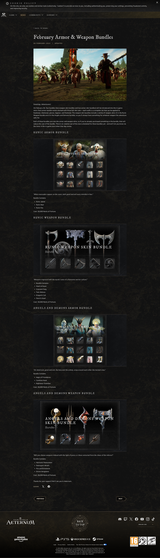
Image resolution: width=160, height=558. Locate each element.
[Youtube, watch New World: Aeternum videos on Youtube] (142, 519)
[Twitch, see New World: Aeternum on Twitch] (125, 519)
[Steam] (98, 539)
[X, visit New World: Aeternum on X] (131, 519)
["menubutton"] (13, 15)
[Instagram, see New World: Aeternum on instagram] (147, 519)
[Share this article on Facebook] (49, 486)
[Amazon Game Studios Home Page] (21, 539)
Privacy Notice (62, 544)
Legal (54, 544)
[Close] (157, 3)
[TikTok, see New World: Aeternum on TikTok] (153, 519)
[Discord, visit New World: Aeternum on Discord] (120, 519)
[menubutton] (146, 524)
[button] (80, 75)
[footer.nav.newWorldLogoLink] (21, 521)
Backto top (80, 523)
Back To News (41, 28)
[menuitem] (13, 15)
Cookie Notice (70, 544)
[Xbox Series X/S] (80, 539)
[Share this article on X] (43, 486)
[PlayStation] (62, 539)
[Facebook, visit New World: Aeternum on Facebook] (136, 519)
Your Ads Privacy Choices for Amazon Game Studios (91, 544)
